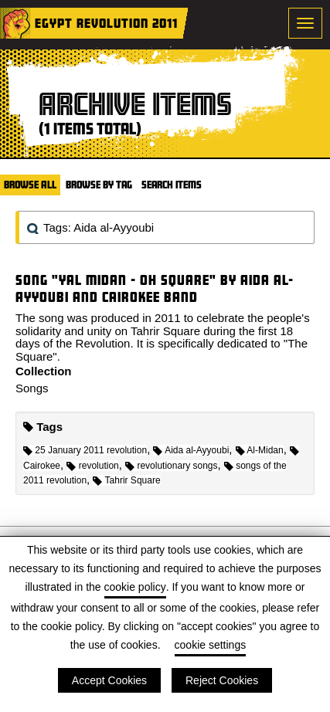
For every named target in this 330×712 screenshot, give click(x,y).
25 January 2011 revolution (85, 450)
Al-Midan (260, 450)
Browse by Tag (99, 184)
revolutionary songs (171, 465)
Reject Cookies (221, 680)
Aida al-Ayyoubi (191, 450)
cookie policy (135, 587)
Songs (32, 388)
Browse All (30, 184)
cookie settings (211, 645)
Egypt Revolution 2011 (106, 22)
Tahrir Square (126, 480)
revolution (92, 465)
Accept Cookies (109, 680)
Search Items (171, 184)
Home (15, 23)
